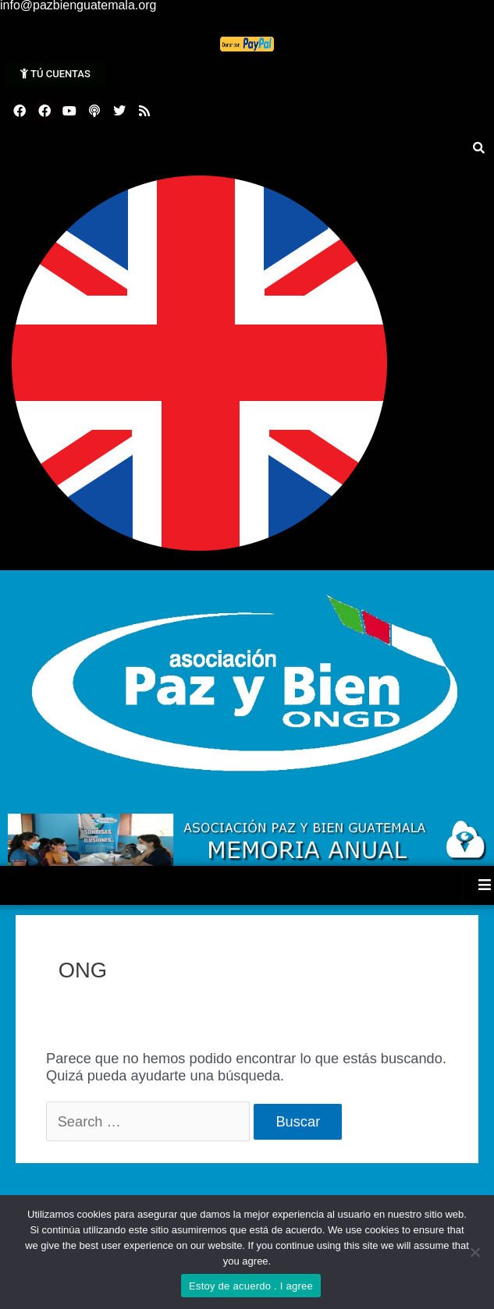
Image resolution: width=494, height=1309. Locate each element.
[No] (474, 1252)
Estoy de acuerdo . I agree (251, 1286)
